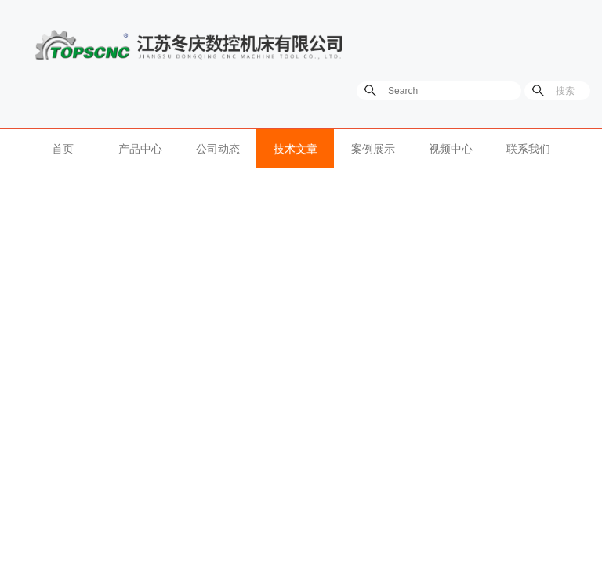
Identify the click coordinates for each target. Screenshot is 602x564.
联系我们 (528, 149)
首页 (63, 149)
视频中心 (451, 149)
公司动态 (218, 149)
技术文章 (295, 149)
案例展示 (373, 149)
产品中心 (140, 149)
